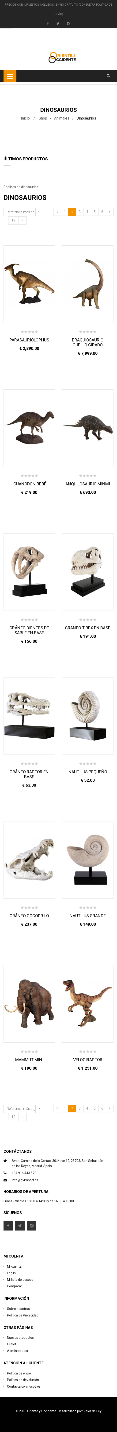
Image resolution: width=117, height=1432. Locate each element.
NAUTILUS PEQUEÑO (87, 771)
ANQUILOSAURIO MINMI (87, 483)
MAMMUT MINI (29, 1059)
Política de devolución (23, 1380)
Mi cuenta (14, 1266)
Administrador (17, 1351)
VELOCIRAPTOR (87, 1059)
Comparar (14, 1286)
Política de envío (19, 1373)
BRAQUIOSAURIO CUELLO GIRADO (87, 342)
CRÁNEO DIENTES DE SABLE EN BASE (29, 630)
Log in (11, 1273)
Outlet (11, 1344)
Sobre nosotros (18, 1309)
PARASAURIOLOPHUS (29, 339)
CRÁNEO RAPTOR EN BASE (29, 774)
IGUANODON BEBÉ (29, 483)
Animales (61, 118)
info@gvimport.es (25, 1180)
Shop (43, 118)
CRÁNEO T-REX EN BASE (87, 627)
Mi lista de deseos (20, 1279)
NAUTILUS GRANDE (88, 915)
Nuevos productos (20, 1337)
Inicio (25, 118)
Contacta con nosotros (24, 1386)
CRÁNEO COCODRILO (29, 915)
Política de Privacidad (22, 1315)
